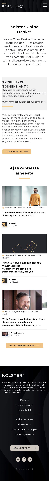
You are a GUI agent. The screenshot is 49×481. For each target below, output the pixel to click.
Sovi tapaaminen (24, 419)
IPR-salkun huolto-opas (24, 429)
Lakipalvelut (24, 410)
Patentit (24, 400)
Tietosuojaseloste (24, 434)
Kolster (12, 223)
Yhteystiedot (24, 424)
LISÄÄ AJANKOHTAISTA (22, 346)
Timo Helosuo (17, 333)
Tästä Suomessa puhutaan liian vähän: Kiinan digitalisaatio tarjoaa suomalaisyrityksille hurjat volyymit (23, 322)
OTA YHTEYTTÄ (14, 152)
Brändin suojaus (24, 405)
